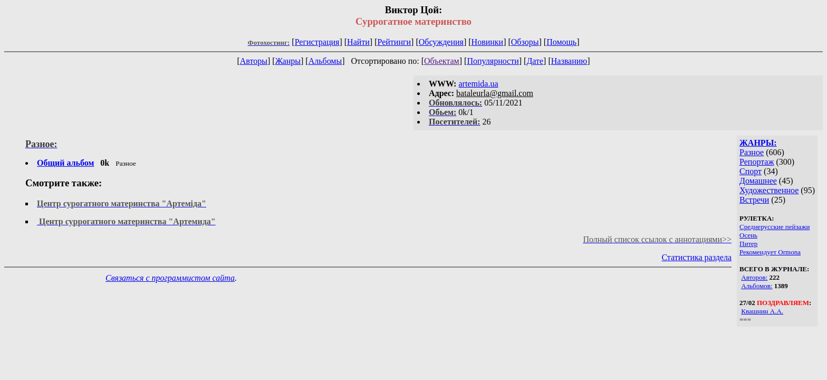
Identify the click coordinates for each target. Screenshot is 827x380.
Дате (534, 60)
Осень (748, 235)
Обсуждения (441, 41)
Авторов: (754, 277)
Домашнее (758, 180)
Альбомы (325, 60)
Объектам (441, 60)
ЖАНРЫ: (758, 142)
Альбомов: (756, 286)
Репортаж (756, 161)
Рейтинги (394, 41)
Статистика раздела (696, 257)
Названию (569, 60)
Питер (748, 244)
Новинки (488, 41)
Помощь (561, 41)
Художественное (769, 190)
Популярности (492, 60)
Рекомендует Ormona (770, 252)
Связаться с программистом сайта (170, 277)
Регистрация (317, 41)
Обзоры (525, 41)
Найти (358, 41)
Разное (751, 152)
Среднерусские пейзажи (774, 227)
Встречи (754, 199)
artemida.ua (478, 83)
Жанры (288, 60)
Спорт (750, 171)
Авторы (253, 60)
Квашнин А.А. (762, 311)
